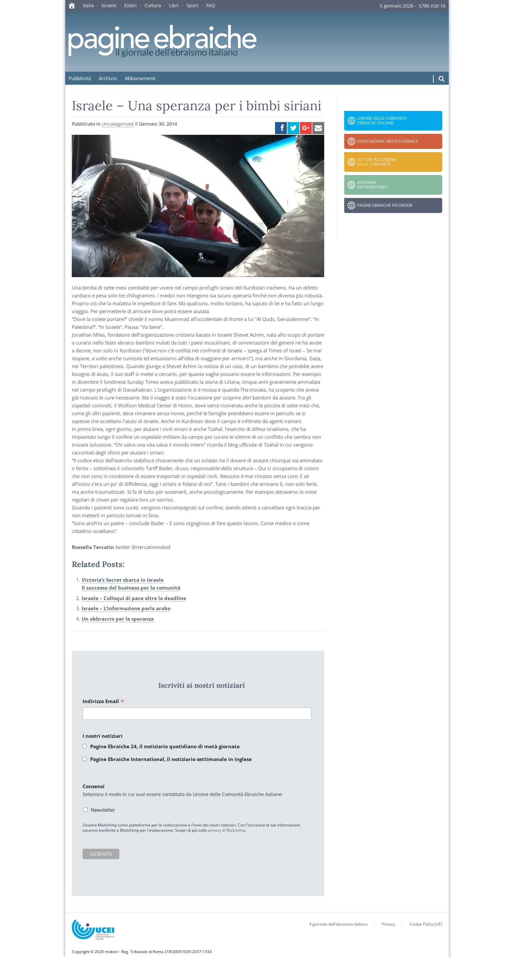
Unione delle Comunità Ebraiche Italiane (382, 120)
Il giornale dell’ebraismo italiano (338, 924)
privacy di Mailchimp (226, 830)
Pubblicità (80, 78)
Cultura (153, 5)
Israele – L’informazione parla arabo (126, 608)
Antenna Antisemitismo (372, 185)
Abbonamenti (140, 78)
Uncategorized (118, 124)
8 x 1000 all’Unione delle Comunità (376, 162)
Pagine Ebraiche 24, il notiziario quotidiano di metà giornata (165, 746)
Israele (109, 5)
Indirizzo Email (104, 701)
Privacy (388, 924)
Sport (192, 5)
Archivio (108, 78)
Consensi (94, 786)
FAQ (210, 5)
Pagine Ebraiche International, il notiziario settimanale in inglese (171, 759)
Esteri (130, 5)
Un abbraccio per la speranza (118, 618)
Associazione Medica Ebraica (387, 141)
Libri (174, 5)
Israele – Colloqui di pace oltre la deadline (134, 598)
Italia (88, 5)
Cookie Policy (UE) (425, 924)
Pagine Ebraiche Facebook (384, 205)
